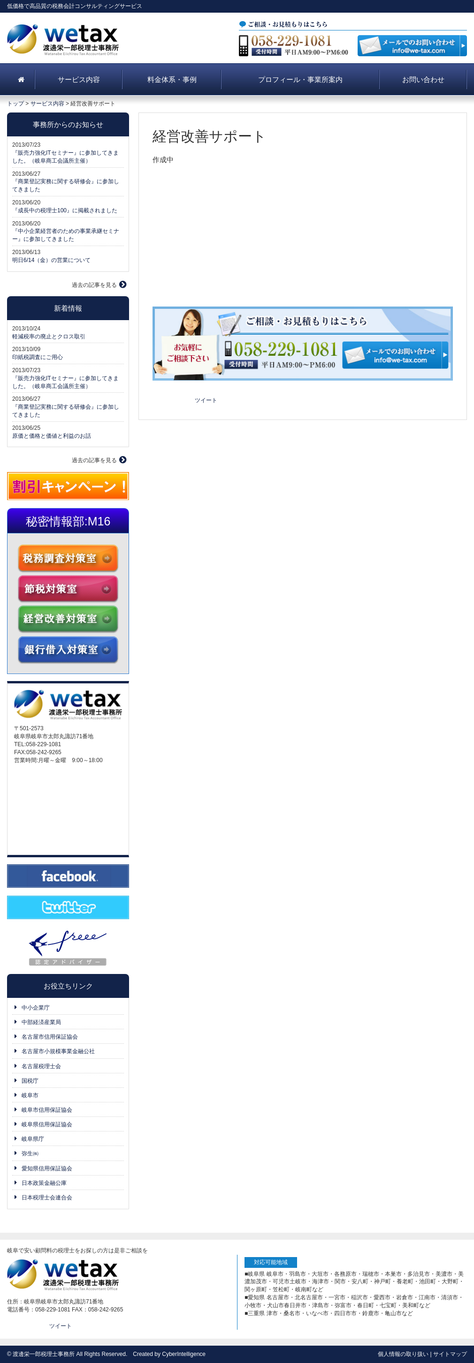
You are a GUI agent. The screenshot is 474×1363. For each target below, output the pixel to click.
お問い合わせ (423, 79)
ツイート (206, 400)
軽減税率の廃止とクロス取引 (48, 336)
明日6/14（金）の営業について (51, 260)
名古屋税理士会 (41, 1066)
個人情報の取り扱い (403, 1354)
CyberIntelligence (184, 1354)
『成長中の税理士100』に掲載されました (64, 210)
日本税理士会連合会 (47, 1197)
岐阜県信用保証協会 (47, 1124)
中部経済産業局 (41, 1022)
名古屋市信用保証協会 (50, 1036)
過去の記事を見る (94, 285)
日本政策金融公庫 (44, 1183)
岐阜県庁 (33, 1139)
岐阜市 (30, 1095)
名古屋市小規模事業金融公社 (58, 1051)
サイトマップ (450, 1354)
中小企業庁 (36, 1007)
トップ (15, 103)
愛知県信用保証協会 (47, 1168)
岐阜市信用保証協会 (47, 1110)
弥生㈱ (30, 1153)
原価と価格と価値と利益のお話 (51, 436)
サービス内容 (79, 79)
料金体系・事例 (172, 79)
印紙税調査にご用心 (37, 357)
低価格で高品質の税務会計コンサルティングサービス (74, 6)
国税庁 (30, 1081)
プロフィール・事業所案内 (300, 79)
